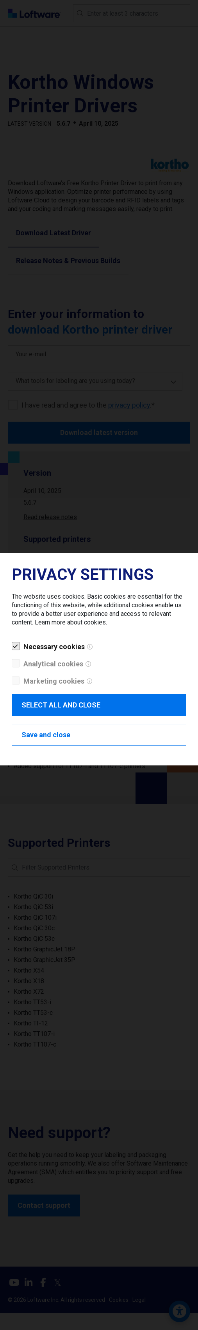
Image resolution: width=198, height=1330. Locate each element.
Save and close (45, 735)
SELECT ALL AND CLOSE (60, 705)
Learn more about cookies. (71, 622)
